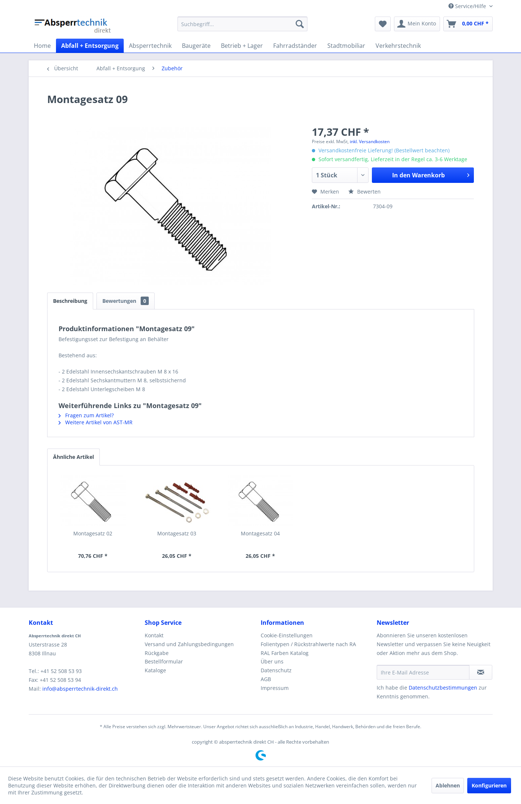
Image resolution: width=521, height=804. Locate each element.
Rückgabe (157, 652)
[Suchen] (299, 24)
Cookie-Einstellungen (287, 635)
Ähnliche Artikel (73, 456)
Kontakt (154, 635)
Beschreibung (70, 300)
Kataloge (155, 670)
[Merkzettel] (383, 24)
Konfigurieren (489, 785)
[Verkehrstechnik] (398, 46)
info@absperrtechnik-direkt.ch (80, 688)
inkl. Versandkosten (370, 141)
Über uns (272, 661)
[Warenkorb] (468, 24)
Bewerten (364, 191)
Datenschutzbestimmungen (443, 687)
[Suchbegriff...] (242, 24)
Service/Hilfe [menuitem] (467, 6)
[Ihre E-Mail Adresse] (423, 672)
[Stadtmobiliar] (346, 46)
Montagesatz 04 (260, 533)
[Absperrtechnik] (150, 46)
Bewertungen (125, 301)
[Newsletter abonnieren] (480, 672)
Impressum (275, 687)
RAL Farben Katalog (285, 652)
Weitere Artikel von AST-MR (96, 422)
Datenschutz (276, 670)
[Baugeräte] (196, 46)
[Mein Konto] (417, 24)
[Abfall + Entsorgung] (90, 46)
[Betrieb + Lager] (242, 46)
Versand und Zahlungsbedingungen (189, 644)
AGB (266, 679)
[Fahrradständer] (295, 46)
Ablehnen (448, 785)
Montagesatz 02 (92, 533)
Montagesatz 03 (176, 533)
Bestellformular (164, 661)
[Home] (42, 46)
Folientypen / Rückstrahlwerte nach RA (308, 644)
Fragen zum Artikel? (86, 415)
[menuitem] (242, 24)
